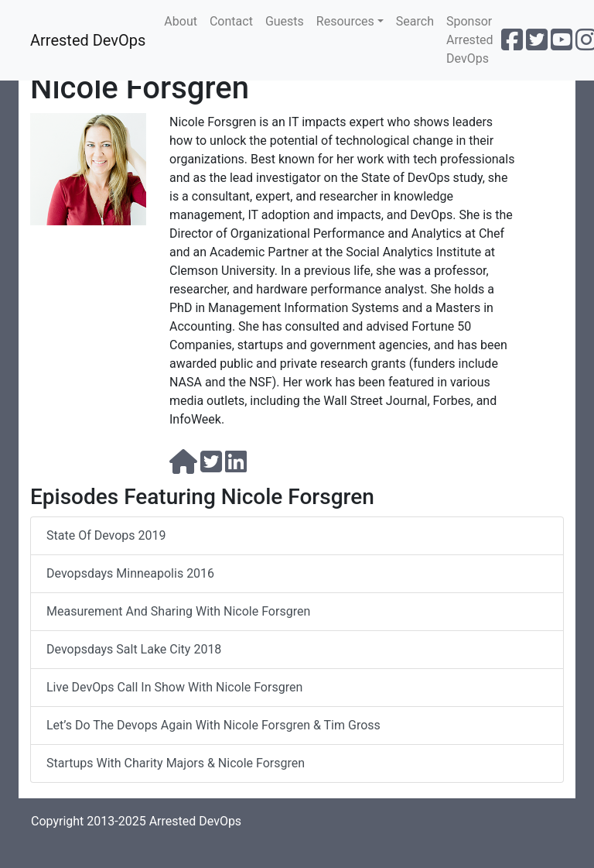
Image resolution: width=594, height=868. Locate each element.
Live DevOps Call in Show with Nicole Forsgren (174, 687)
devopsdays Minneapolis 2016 (130, 573)
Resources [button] (345, 21)
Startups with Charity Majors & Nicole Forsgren (175, 763)
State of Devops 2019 (106, 535)
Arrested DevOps (87, 40)
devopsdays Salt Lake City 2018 (133, 649)
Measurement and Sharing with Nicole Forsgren (178, 611)
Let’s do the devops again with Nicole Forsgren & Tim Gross (213, 725)
